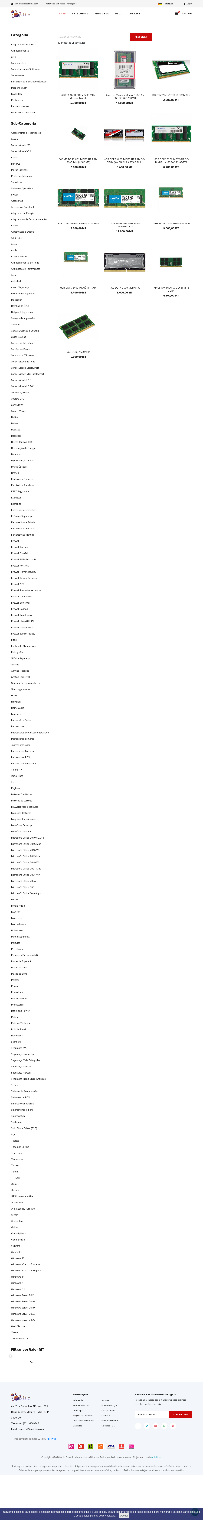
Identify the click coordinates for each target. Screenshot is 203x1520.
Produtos (102, 14)
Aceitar (124, 1515)
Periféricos (17, 100)
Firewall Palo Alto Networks (26, 590)
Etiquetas (16, 497)
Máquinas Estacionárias (23, 819)
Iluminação (16, 714)
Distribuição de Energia (23, 448)
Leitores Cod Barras (21, 794)
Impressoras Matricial (22, 751)
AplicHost (156, 1457)
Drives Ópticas (19, 466)
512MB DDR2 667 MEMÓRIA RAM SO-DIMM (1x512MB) (78, 161)
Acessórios (17, 200)
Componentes (18, 63)
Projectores (17, 1004)
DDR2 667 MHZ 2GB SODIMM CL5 (171, 95)
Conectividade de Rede (23, 361)
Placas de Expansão (21, 961)
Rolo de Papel (18, 1029)
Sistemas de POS (20, 1097)
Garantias (77, 1426)
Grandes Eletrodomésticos (25, 683)
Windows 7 (17, 1282)
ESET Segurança (20, 491)
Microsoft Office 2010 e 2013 (27, 837)
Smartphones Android (22, 1103)
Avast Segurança (20, 287)
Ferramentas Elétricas (23, 528)
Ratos (14, 1017)
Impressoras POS (20, 757)
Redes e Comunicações (23, 112)
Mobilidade (17, 93)
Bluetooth (16, 299)
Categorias (80, 14)
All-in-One (16, 237)
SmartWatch (18, 1115)
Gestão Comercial (20, 676)
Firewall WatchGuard (22, 627)
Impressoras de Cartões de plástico (30, 732)
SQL (13, 1134)
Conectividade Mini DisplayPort (27, 373)
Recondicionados (20, 106)
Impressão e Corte (21, 720)
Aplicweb (51, 1438)
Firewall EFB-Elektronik (23, 559)
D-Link (14, 417)
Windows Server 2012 (23, 1295)
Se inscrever (180, 1414)
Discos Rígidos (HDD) (22, 441)
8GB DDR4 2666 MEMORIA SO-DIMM (78, 223)
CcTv (13, 56)
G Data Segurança (20, 658)
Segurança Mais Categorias (25, 1060)
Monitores (16, 918)
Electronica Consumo (22, 479)
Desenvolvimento (110, 1421)
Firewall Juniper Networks (24, 578)
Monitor (15, 911)
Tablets (15, 1140)
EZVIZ (14, 157)
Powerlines (17, 992)
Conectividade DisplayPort (25, 367)
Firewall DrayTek (20, 553)
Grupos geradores (20, 689)
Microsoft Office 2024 (23, 881)
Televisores (17, 1159)
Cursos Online (108, 1410)
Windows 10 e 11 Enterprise (26, 1270)
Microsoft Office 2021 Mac (26, 868)
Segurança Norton (21, 1072)
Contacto (106, 1415)
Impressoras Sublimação (24, 763)
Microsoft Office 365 (22, 887)
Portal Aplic (78, 1410)
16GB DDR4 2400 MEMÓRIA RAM (171, 223)
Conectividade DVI (20, 145)
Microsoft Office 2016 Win (25, 850)
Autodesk (16, 281)
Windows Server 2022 (23, 1313)
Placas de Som (19, 973)
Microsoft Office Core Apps (26, 893)
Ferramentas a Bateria (23, 522)
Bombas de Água (20, 305)
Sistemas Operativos (22, 188)
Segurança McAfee (21, 1066)
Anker (14, 244)
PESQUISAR (141, 37)
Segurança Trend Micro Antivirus (28, 1078)
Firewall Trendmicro (21, 615)
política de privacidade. (103, 1515)
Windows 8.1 (18, 1289)
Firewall (15, 540)
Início (62, 14)
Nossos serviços (109, 1405)
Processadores (19, 998)
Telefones (16, 1153)
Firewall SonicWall (20, 602)
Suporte (105, 1400)
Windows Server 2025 (23, 1320)
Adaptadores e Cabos (22, 44)
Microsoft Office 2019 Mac (26, 856)
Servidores (16, 182)
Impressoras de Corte (22, 738)
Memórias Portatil (21, 831)
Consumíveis (17, 75)
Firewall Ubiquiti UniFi (22, 621)
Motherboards (18, 924)
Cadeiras (15, 324)
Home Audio (17, 707)
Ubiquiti (15, 1183)
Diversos (16, 454)
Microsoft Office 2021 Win (25, 874)
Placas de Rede (19, 967)
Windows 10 (17, 1258)
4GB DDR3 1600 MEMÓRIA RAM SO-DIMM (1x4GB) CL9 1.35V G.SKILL (124, 161)
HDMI (14, 695)
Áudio (14, 275)
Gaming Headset (20, 670)
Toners (15, 1171)
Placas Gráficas (19, 169)
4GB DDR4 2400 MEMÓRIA (125, 287)
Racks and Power (20, 1010)
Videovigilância (18, 1233)
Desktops (16, 435)
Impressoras (17, 726)
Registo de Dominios (83, 1415)
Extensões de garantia (23, 510)
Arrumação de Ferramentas (25, 268)
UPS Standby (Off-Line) (23, 1208)
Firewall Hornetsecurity (23, 571)
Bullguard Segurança (22, 312)
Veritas (15, 1227)
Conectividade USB (21, 380)
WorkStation (18, 1326)
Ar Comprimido (19, 256)
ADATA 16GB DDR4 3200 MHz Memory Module (78, 96)
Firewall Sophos (19, 608)
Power (14, 986)
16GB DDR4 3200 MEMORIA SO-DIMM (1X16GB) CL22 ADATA (171, 161)
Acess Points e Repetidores (26, 132)
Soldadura (16, 1122)
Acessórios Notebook (22, 207)
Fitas (14, 639)
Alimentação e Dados (22, 231)
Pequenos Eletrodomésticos (26, 955)
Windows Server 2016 (23, 1301)
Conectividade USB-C (22, 386)
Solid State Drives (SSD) (24, 1128)
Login (188, 3)
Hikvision (16, 701)
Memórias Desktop (21, 825)
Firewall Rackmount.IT (23, 596)
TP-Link (15, 1177)
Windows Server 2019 (23, 1307)
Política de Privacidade (83, 1421)
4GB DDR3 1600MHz (78, 351)
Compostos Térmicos (22, 355)
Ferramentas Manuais (23, 534)
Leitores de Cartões (21, 800)
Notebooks (17, 930)
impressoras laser (20, 744)
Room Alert (17, 1035)
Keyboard (16, 788)
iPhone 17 (16, 769)
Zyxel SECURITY (19, 1338)
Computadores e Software (25, 69)
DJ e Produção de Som (23, 460)
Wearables (16, 1252)
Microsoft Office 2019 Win (25, 862)
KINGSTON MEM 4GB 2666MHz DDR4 (171, 289)
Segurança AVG (19, 1047)
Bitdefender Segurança (23, 293)
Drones (15, 472)
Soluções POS (108, 1426)
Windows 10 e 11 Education (26, 1264)
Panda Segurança (20, 936)
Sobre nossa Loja (81, 1405)
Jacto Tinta (17, 775)
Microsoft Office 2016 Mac (26, 843)
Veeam (14, 1214)
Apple (14, 250)
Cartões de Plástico (21, 349)
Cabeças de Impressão (23, 318)
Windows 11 (17, 1276)
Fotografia (17, 652)
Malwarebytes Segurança (24, 806)
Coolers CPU (17, 398)
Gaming (15, 664)
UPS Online (17, 1202)
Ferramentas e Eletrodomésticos (29, 81)
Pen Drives (17, 949)
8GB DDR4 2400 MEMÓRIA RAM (78, 287)
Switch (14, 194)
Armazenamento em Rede (25, 262)
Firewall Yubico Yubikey (23, 633)
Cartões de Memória (22, 343)
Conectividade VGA (21, 151)
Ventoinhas (17, 1221)
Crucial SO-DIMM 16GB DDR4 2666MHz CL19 (125, 225)
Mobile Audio (18, 905)
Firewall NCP (17, 584)
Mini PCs (15, 163)
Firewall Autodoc (20, 547)
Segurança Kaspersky (22, 1054)
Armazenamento (20, 50)
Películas (15, 942)
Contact (134, 14)
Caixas (14, 139)
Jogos (14, 782)
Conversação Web (20, 392)
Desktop (15, 429)
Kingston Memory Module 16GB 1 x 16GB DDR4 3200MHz (124, 96)
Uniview (15, 1190)
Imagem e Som (19, 87)
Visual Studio (18, 1239)
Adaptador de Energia (22, 213)
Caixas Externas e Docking (25, 330)
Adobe (14, 225)
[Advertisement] (95, 1497)
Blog (118, 14)
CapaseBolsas (18, 336)
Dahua (14, 423)
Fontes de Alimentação (23, 646)
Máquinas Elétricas (21, 812)
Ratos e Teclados (20, 1023)
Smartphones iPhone (22, 1109)
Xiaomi (14, 1332)
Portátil (15, 979)
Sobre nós (78, 1400)
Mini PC (15, 899)
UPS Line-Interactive (22, 1196)
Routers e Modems (21, 176)
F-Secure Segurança (22, 516)
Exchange (16, 503)
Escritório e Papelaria (22, 485)
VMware (15, 1245)
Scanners (16, 1041)
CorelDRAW (17, 404)
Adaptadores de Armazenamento (29, 219)
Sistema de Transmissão (24, 1091)
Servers (15, 1085)
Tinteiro (15, 1165)
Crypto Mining (18, 411)
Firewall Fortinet (20, 565)
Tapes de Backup (20, 1146)
